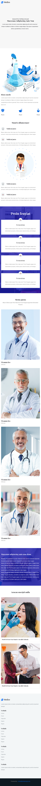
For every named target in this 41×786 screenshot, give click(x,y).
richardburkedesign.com (24, 781)
